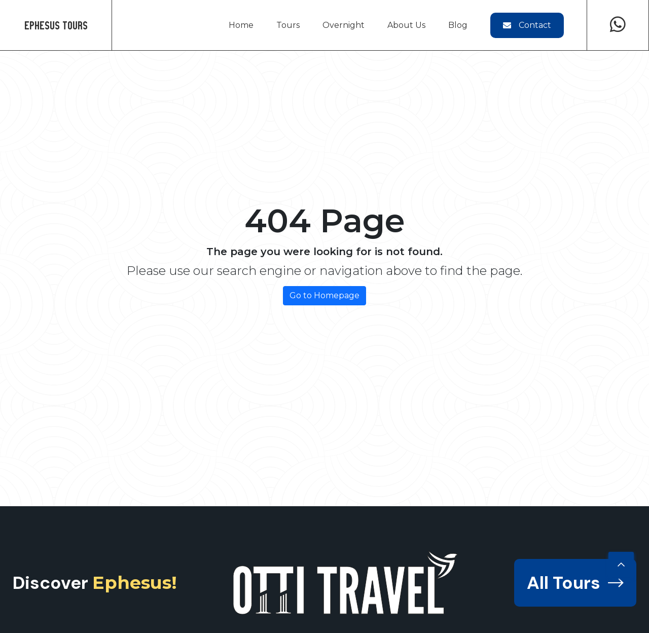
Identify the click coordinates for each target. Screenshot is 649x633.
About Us (406, 25)
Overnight (343, 25)
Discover (95, 582)
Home (241, 25)
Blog (457, 25)
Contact (527, 25)
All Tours (575, 582)
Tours (288, 25)
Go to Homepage (324, 295)
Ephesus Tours (56, 25)
